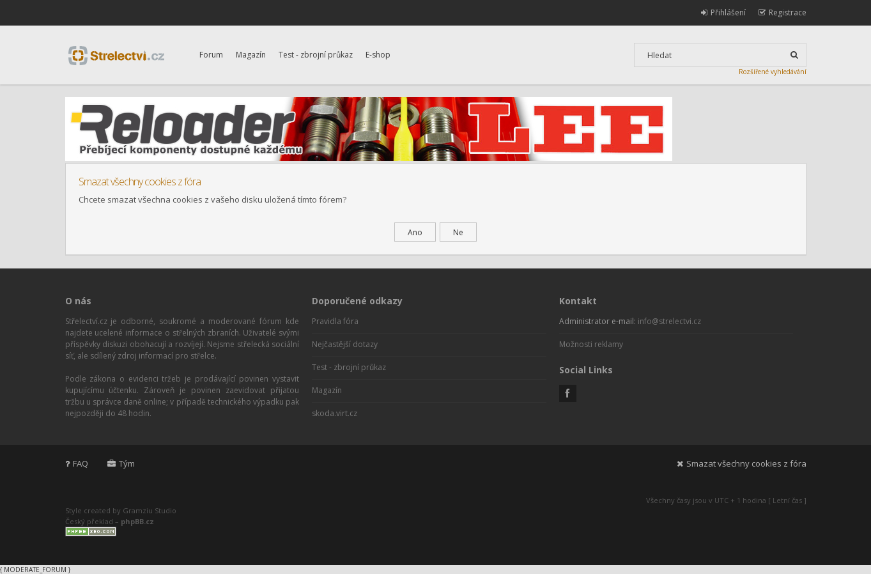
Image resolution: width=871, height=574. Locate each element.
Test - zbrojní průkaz (316, 54)
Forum (211, 54)
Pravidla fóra (335, 321)
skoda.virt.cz (334, 413)
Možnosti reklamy (591, 344)
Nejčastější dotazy (345, 344)
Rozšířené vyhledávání (772, 71)
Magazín (251, 54)
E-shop (378, 54)
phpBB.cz (137, 521)
